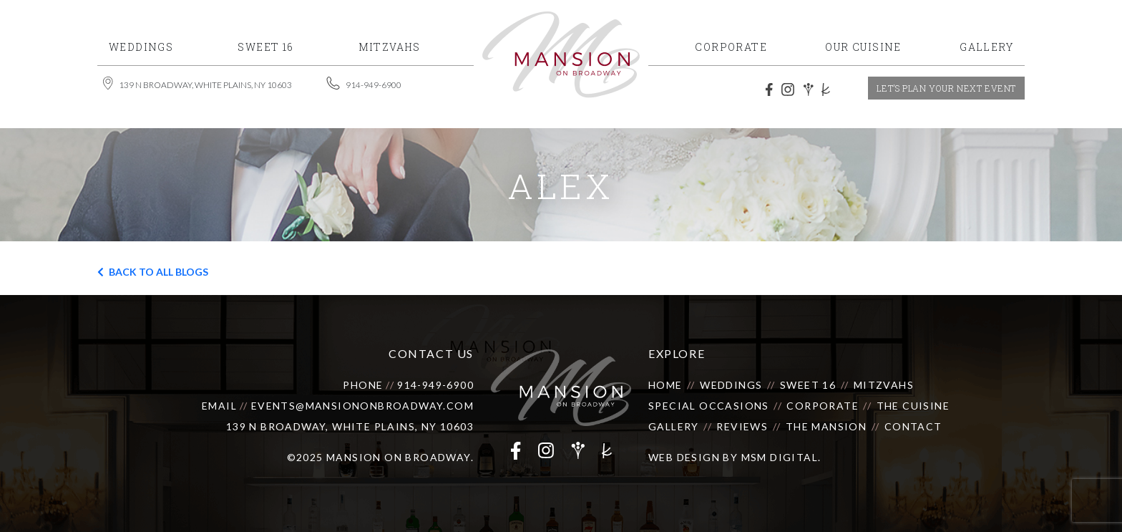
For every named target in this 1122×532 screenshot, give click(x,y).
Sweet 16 (808, 385)
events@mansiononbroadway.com (362, 406)
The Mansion (826, 426)
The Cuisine (913, 406)
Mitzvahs (884, 385)
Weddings (731, 385)
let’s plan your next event (946, 88)
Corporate (822, 406)
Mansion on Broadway (398, 457)
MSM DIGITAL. (781, 457)
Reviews (742, 426)
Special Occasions (708, 406)
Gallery (673, 426)
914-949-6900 (435, 385)
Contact (913, 426)
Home (665, 385)
